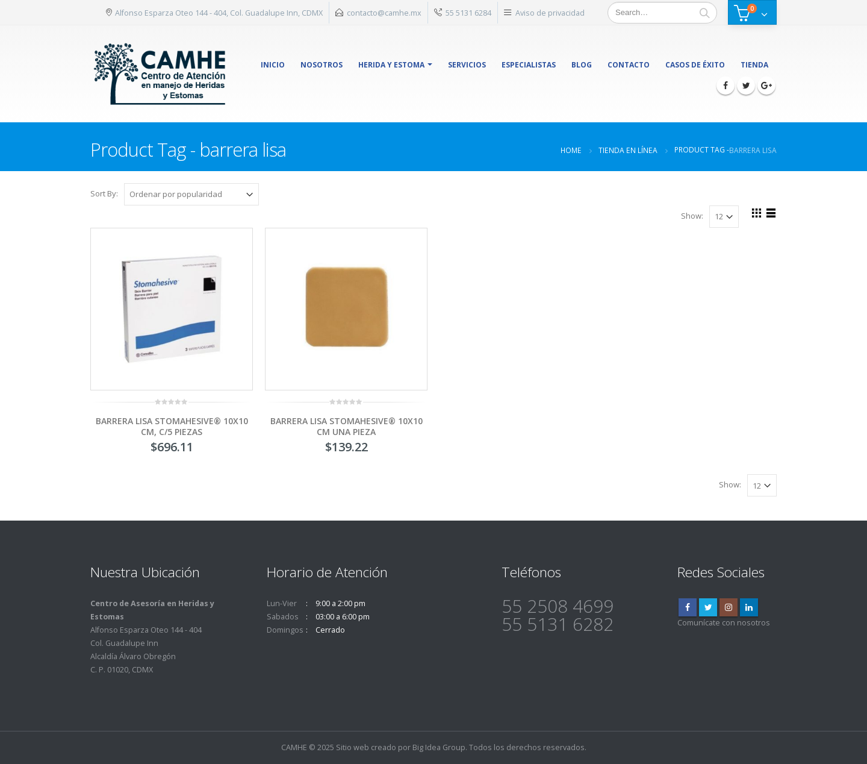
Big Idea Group (438, 747)
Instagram (728, 607)
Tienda (754, 65)
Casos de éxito (695, 65)
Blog (581, 65)
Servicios (467, 65)
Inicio (273, 65)
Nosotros (321, 65)
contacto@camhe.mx (384, 12)
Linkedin (749, 607)
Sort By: (104, 193)
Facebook (688, 607)
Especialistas (529, 65)
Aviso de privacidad (550, 12)
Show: (692, 215)
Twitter (708, 607)
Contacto (629, 65)
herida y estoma (391, 65)
